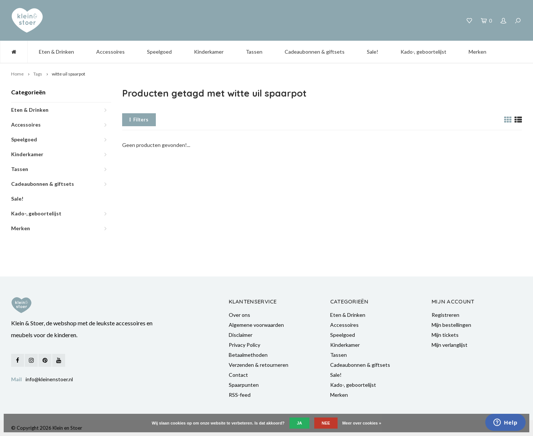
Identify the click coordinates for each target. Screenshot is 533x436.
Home (17, 74)
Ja (299, 423)
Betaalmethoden (248, 355)
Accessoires (110, 51)
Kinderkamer (209, 51)
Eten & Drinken (56, 51)
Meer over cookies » (361, 423)
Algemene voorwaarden (256, 325)
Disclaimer (240, 335)
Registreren (445, 315)
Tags (37, 74)
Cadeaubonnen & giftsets (315, 51)
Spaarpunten (244, 385)
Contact (238, 375)
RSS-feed (240, 395)
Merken (477, 51)
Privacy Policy (244, 345)
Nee (326, 423)
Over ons (239, 315)
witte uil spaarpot (68, 74)
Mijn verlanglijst (449, 345)
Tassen (254, 51)
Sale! (372, 51)
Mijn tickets (445, 335)
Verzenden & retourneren (258, 365)
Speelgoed (159, 51)
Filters (139, 120)
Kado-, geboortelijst (423, 51)
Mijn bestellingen (451, 325)
